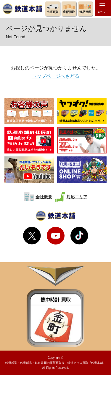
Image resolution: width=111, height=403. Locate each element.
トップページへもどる (55, 76)
